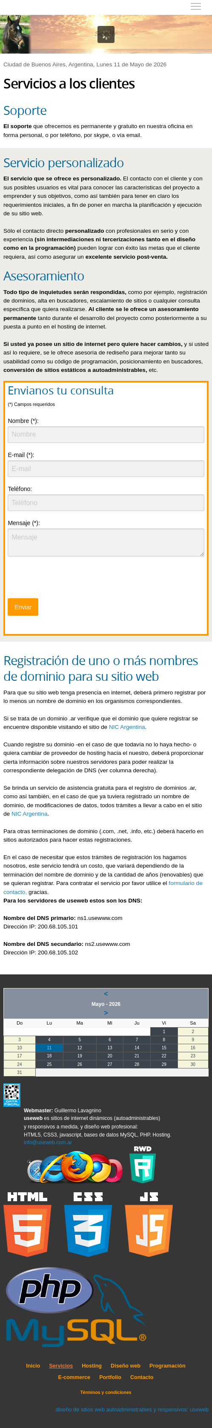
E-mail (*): (21, 454)
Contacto (142, 1377)
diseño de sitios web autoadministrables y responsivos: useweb (132, 1409)
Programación (167, 1366)
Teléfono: (20, 489)
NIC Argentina (127, 727)
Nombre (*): (23, 420)
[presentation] (72, 580)
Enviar (23, 607)
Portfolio (110, 1377)
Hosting (92, 1366)
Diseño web (125, 1366)
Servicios (61, 1366)
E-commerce (74, 1377)
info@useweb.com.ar (48, 1142)
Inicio (33, 1366)
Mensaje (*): (24, 523)
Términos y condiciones (105, 1392)
